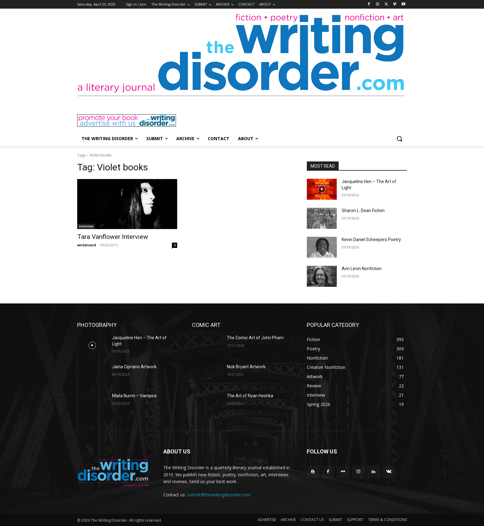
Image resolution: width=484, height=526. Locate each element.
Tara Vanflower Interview (112, 236)
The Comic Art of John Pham (255, 337)
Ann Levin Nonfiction (362, 268)
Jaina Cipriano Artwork (134, 366)
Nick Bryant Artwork (246, 366)
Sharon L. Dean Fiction (363, 210)
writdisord (86, 245)
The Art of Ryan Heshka (250, 395)
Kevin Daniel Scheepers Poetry (371, 239)
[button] (399, 138)
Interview (86, 226)
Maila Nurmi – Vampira (134, 395)
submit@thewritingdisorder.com (219, 495)
